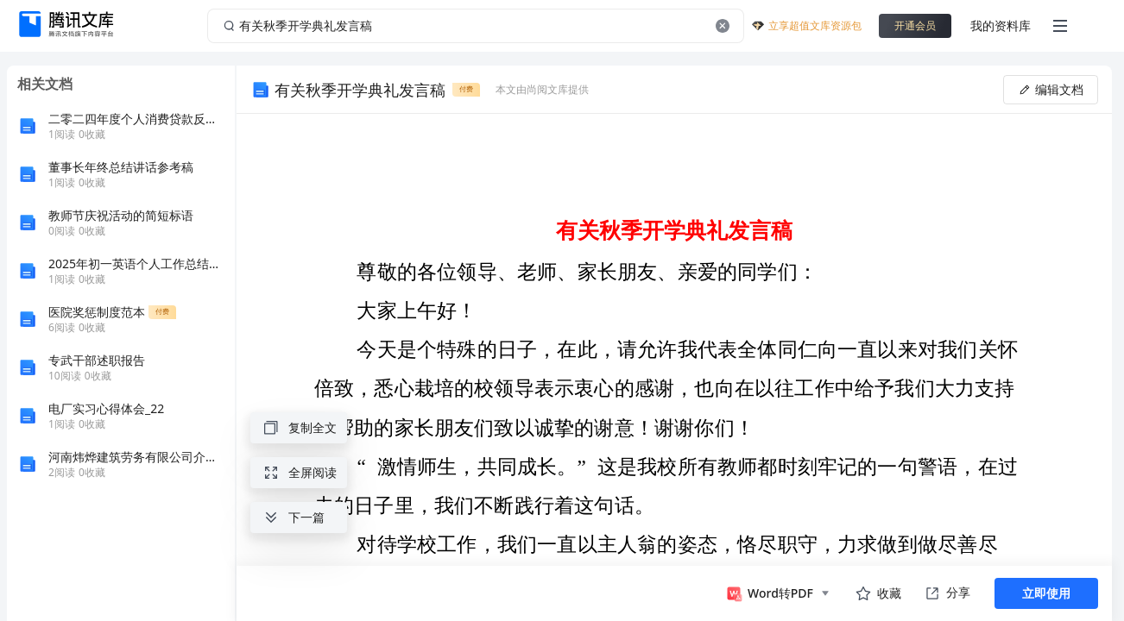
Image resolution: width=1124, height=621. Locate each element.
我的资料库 (1000, 25)
